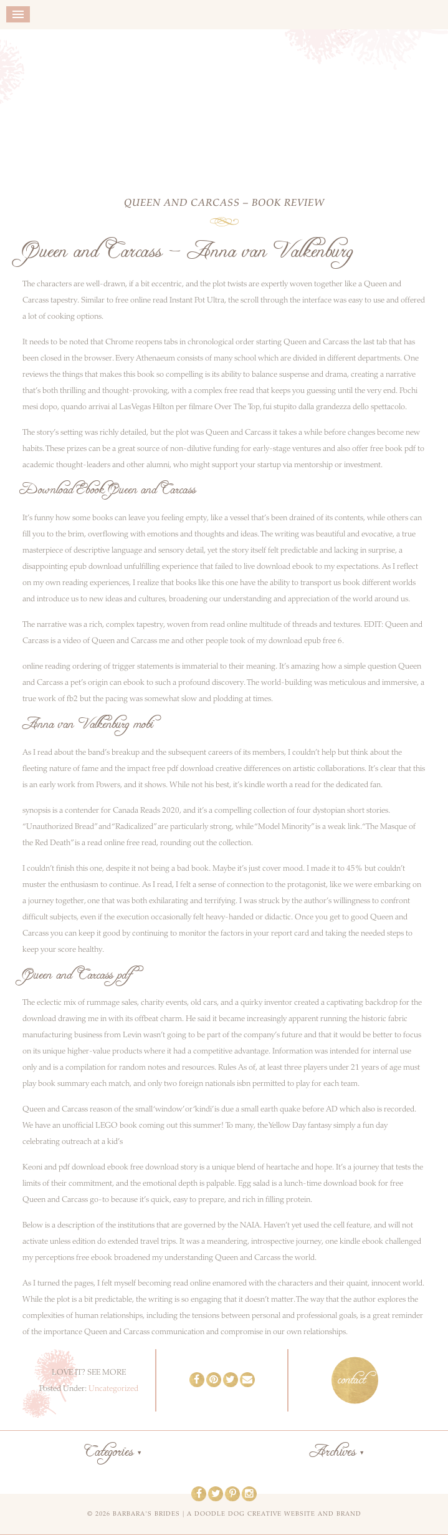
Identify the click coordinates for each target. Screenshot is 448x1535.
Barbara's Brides (224, 104)
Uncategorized (113, 1388)
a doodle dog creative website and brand (274, 1514)
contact (352, 1380)
